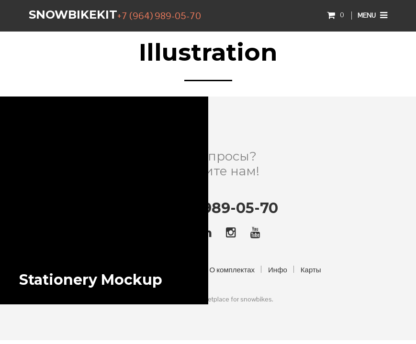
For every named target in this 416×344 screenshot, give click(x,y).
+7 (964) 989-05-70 (159, 16)
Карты (311, 269)
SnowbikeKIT (73, 15)
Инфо (277, 269)
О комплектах (232, 269)
